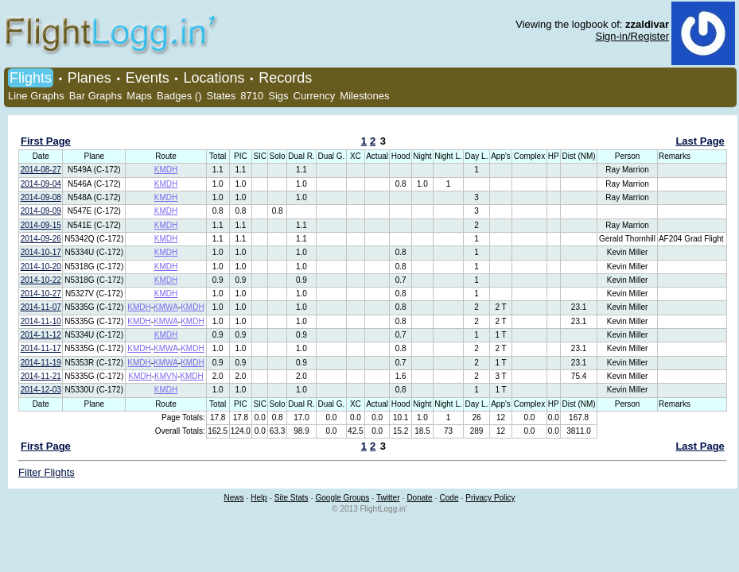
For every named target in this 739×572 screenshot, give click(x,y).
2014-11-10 (41, 321)
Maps (139, 96)
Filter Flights (46, 472)
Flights (31, 78)
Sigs (278, 96)
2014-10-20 (41, 266)
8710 (251, 96)
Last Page (699, 141)
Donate (419, 497)
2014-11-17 (41, 348)
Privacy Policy (490, 497)
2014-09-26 (41, 238)
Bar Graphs (95, 96)
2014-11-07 (41, 307)
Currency (315, 96)
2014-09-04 (41, 184)
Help (259, 497)
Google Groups (343, 497)
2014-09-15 (41, 225)
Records (285, 78)
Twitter (387, 497)
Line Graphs (36, 96)
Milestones (364, 96)
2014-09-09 (41, 211)
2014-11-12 (41, 334)
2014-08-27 (41, 169)
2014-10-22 (41, 280)
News (233, 497)
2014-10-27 (41, 293)
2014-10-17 (41, 252)
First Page (46, 141)
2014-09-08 (41, 197)
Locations (213, 78)
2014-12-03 (41, 389)
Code (449, 497)
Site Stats (291, 497)
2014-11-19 (41, 362)
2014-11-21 (41, 376)
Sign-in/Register (633, 36)
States (220, 96)
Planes (89, 78)
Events (147, 78)
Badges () (179, 96)
